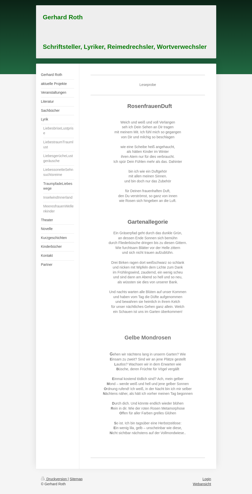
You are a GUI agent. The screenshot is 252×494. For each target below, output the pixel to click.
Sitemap (76, 479)
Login (206, 479)
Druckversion (54, 479)
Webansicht (202, 484)
